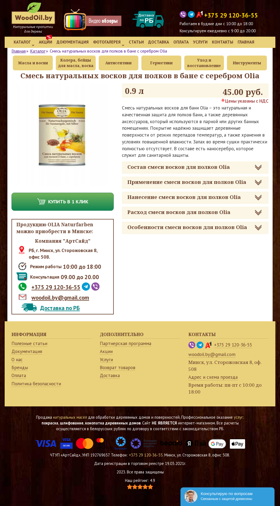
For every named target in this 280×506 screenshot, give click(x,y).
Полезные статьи (29, 343)
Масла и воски (33, 62)
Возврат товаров (117, 368)
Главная (246, 42)
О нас (17, 360)
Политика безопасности (36, 384)
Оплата (181, 42)
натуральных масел (70, 417)
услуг (238, 417)
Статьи (136, 42)
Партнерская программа (125, 343)
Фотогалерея (108, 42)
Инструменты (247, 62)
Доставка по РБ (60, 308)
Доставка (158, 42)
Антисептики (118, 62)
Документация (73, 42)
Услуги (200, 42)
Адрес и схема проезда (213, 377)
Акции (45, 42)
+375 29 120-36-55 (55, 287)
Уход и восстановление (204, 62)
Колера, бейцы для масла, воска (76, 62)
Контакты (222, 42)
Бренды (19, 368)
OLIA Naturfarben (70, 224)
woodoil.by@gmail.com (60, 297)
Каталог (24, 42)
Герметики (161, 62)
